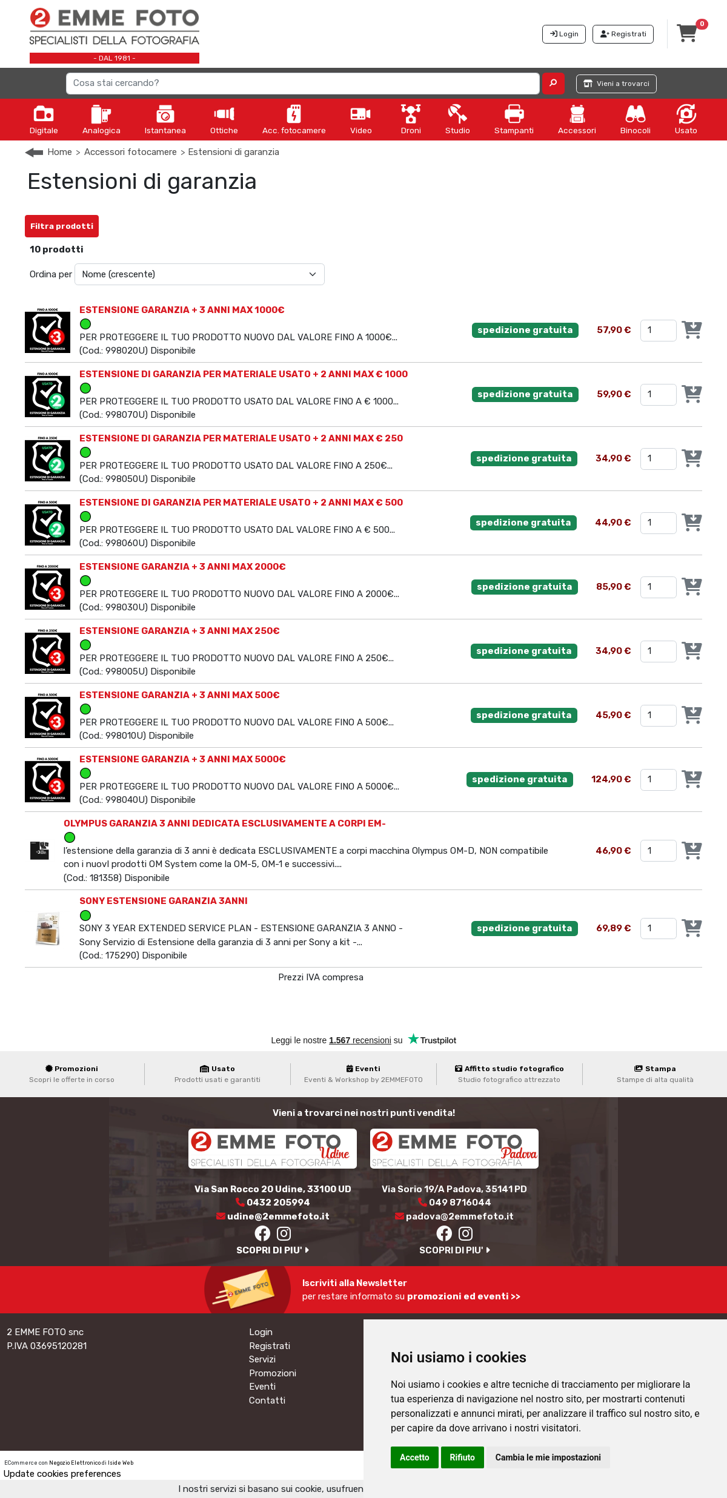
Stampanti (514, 119)
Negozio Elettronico (75, 1463)
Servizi (262, 1359)
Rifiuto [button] (463, 1457)
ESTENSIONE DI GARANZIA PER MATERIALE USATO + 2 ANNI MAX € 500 (241, 502)
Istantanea (165, 119)
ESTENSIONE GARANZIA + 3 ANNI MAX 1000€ (182, 310)
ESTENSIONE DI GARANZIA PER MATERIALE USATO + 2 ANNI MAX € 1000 (243, 374)
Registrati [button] (623, 34)
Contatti (267, 1400)
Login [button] (564, 34)
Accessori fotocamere (130, 152)
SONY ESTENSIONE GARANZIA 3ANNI (163, 901)
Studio (457, 119)
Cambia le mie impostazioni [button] (548, 1457)
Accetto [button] (415, 1457)
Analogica (101, 119)
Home (59, 152)
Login (261, 1332)
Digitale (44, 119)
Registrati (269, 1346)
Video (361, 119)
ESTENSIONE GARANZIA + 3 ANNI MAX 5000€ (182, 759)
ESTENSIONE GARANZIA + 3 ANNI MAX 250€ (179, 630)
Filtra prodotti (61, 226)
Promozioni (272, 1373)
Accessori (577, 119)
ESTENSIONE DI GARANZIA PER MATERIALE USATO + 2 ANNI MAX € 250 (241, 438)
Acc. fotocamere (294, 119)
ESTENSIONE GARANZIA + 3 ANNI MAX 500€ (179, 695)
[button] (553, 83)
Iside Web (120, 1463)
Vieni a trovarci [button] (616, 83)
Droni (410, 119)
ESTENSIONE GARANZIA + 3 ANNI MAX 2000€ (182, 566)
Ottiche (224, 119)
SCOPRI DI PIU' (272, 1250)
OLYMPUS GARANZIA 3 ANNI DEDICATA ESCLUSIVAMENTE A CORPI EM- (225, 823)
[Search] (303, 83)
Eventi (262, 1386)
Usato (686, 119)
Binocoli (635, 119)
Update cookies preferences (62, 1473)
